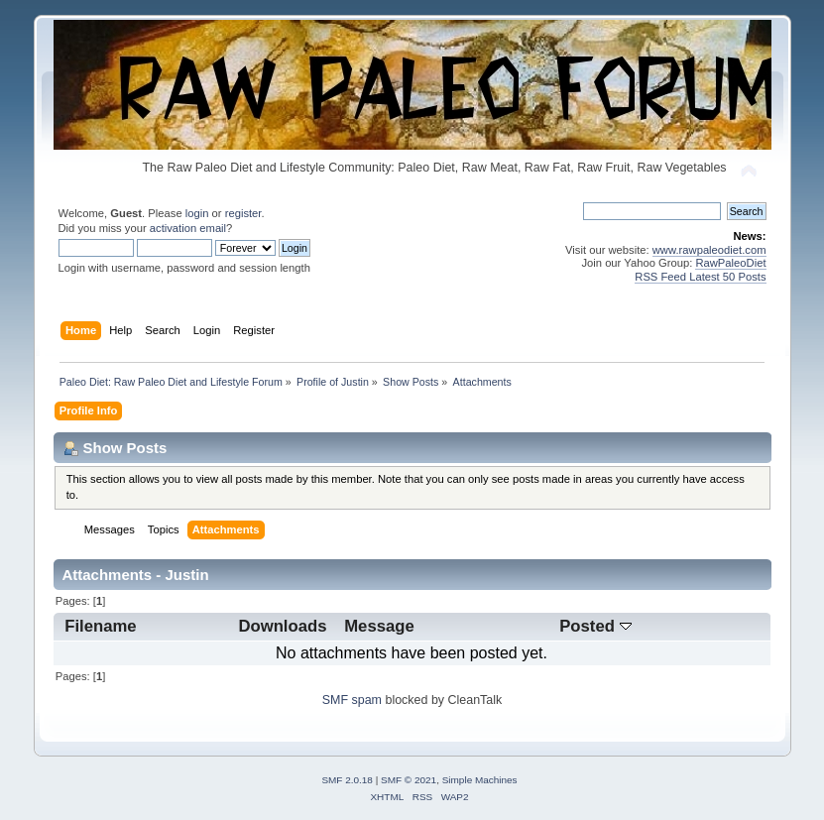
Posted (595, 626)
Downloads (282, 626)
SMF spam (352, 700)
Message (379, 626)
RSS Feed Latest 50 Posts (700, 277)
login (197, 213)
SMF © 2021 (408, 779)
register (243, 213)
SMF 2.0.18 (347, 779)
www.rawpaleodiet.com (709, 250)
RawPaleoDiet (730, 263)
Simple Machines (480, 779)
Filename (100, 626)
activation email (188, 228)
